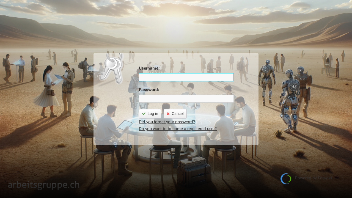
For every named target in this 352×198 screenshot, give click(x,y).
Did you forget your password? (167, 121)
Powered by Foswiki (306, 178)
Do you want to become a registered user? (178, 128)
